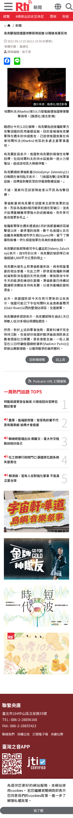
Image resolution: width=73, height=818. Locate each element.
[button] (58, 7)
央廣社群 (57, 734)
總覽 (6, 16)
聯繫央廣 (11, 705)
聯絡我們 (8, 734)
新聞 (18, 25)
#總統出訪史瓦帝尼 (30, 16)
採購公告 (23, 734)
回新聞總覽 (37, 359)
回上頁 (60, 359)
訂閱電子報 (40, 734)
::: (5, 25)
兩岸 (53, 16)
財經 (65, 16)
